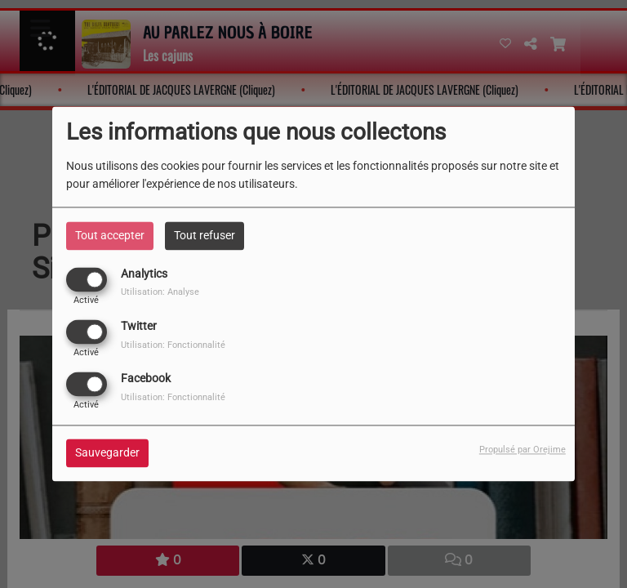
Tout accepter (110, 235)
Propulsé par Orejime (522, 450)
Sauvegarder (107, 453)
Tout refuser (204, 235)
